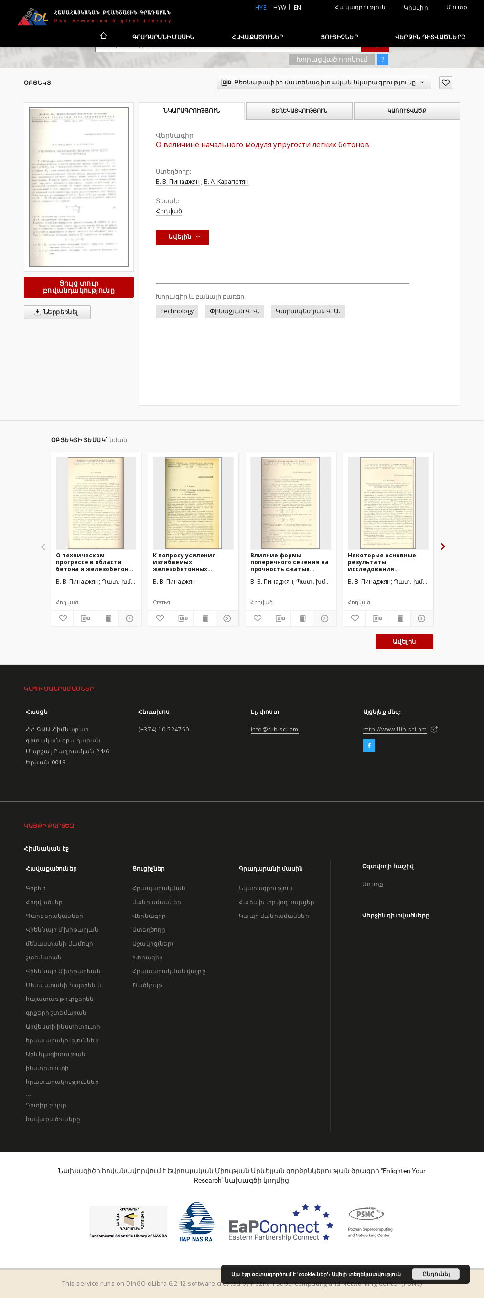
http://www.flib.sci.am (395, 729)
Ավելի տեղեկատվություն (366, 1274)
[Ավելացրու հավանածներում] (445, 82)
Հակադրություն (360, 7)
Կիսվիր (416, 7)
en (297, 7)
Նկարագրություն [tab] (191, 110)
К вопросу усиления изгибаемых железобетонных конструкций (184, 562)
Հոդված (169, 211)
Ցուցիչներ (339, 37)
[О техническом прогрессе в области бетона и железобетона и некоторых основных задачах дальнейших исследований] (96, 503)
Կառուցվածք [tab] (406, 110)
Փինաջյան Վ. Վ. (234, 311)
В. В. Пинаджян (178, 181)
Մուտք (456, 7)
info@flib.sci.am (275, 729)
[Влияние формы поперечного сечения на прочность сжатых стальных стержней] (291, 503)
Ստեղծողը (148, 930)
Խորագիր (147, 957)
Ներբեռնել (54, 312)
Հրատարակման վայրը (169, 971)
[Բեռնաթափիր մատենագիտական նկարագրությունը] (85, 618)
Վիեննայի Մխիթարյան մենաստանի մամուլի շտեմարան (62, 943)
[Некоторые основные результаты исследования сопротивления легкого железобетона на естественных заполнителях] (388, 503)
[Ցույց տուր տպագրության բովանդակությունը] (107, 618)
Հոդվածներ (44, 902)
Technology (177, 311)
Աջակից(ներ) (152, 943)
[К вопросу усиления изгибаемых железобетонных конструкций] (193, 503)
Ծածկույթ (147, 985)
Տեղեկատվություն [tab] (299, 110)
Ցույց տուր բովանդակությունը (79, 286)
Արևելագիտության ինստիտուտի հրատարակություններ (62, 1068)
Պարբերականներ (54, 916)
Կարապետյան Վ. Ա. (308, 311)
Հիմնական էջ (46, 849)
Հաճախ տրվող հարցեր (276, 902)
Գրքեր (36, 888)
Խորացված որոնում (331, 59)
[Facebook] (369, 746)
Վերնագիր (149, 916)
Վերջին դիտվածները (430, 37)
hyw (280, 7)
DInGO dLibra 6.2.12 (156, 1283)
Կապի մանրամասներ (274, 916)
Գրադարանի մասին (163, 37)
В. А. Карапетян (226, 181)
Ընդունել (436, 1274)
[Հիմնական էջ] (103, 36)
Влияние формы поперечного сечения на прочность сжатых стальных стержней (289, 562)
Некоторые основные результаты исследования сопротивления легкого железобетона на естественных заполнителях (386, 562)
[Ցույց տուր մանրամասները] (129, 618)
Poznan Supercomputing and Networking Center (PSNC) (336, 1283)
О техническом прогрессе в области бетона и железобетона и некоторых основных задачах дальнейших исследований (94, 562)
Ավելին (404, 641)
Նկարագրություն (266, 888)
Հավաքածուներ (257, 37)
